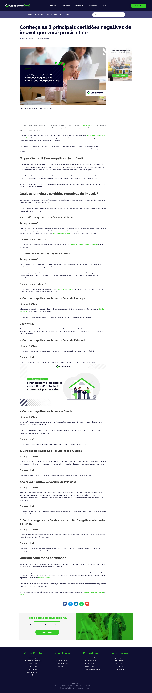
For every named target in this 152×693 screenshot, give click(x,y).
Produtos (53, 6)
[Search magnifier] (122, 14)
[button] (65, 604)
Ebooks (67, 14)
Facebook (86, 592)
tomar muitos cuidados (89, 125)
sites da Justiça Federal (66, 289)
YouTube (103, 592)
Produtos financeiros (44, 38)
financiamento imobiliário (62, 233)
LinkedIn (24, 595)
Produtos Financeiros (35, 14)
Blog (104, 6)
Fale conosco (93, 6)
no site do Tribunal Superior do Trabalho (86, 245)
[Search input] (108, 14)
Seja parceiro (79, 6)
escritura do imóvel (45, 578)
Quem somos (65, 6)
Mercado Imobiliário (54, 14)
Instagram (95, 592)
